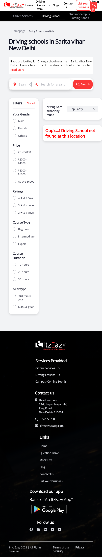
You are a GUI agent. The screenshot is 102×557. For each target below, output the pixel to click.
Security (58, 551)
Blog (42, 467)
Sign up (94, 7)
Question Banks (49, 453)
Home (29, 5)
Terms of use (61, 547)
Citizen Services (23, 16)
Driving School (51, 16)
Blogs (56, 5)
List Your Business (83, 5)
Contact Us (68, 5)
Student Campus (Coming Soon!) (79, 16)
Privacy (79, 547)
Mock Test (46, 460)
